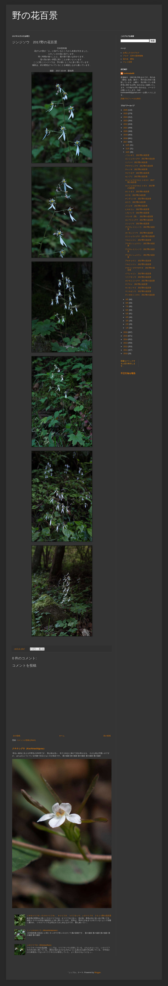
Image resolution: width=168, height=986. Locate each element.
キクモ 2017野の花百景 (135, 195)
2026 (125, 110)
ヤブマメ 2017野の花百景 (136, 284)
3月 (127, 321)
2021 (125, 128)
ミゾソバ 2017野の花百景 (136, 162)
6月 (127, 310)
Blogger (97, 972)
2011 (125, 350)
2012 (125, 346)
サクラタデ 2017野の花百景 (137, 173)
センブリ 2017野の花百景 (136, 176)
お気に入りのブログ (131, 53)
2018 (125, 138)
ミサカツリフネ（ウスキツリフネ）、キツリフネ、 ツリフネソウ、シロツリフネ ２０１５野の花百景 (69, 916)
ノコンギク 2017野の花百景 (137, 155)
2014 (125, 339)
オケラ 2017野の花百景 (135, 202)
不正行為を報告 (128, 373)
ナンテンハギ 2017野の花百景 (138, 199)
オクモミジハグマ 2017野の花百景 (140, 281)
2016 (125, 332)
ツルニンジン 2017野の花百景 (138, 240)
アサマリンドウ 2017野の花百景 (139, 166)
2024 (125, 117)
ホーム (62, 736)
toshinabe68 (129, 73)
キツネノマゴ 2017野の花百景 (138, 288)
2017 (125, 142)
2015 (125, 336)
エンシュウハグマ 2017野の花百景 (140, 159)
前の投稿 (107, 736)
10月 (128, 152)
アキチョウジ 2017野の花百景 (138, 261)
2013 (125, 343)
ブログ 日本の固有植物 (133, 56)
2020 (125, 131)
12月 (128, 145)
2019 (125, 135)
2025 (125, 113)
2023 (125, 121)
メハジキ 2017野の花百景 (136, 206)
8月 (127, 303)
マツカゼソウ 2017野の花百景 (138, 291)
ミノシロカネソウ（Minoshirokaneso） (43, 930)
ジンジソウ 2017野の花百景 (137, 224)
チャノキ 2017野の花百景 (136, 169)
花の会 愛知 (128, 59)
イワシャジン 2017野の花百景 (138, 274)
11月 (128, 149)
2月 (127, 324)
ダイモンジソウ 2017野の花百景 (139, 233)
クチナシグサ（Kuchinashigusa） (29, 748)
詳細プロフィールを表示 (131, 99)
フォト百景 (127, 62)
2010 (125, 353)
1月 (127, 328)
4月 (127, 317)
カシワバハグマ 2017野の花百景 (139, 220)
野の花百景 (35, 15)
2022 (125, 124)
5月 (127, 314)
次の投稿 (16, 736)
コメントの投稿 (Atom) (26, 740)
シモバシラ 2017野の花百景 (137, 213)
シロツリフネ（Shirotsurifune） (40, 945)
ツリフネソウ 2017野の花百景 (138, 277)
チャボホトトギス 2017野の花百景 (140, 295)
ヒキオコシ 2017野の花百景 (137, 209)
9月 (127, 299)
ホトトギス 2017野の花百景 (137, 192)
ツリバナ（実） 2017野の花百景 (139, 216)
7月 (127, 306)
